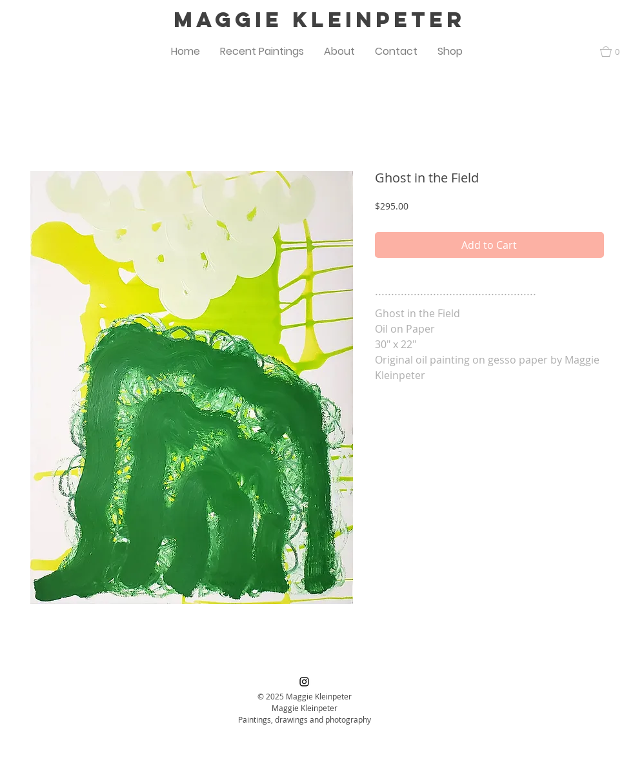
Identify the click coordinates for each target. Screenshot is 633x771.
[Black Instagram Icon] (304, 682)
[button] (262, 51)
